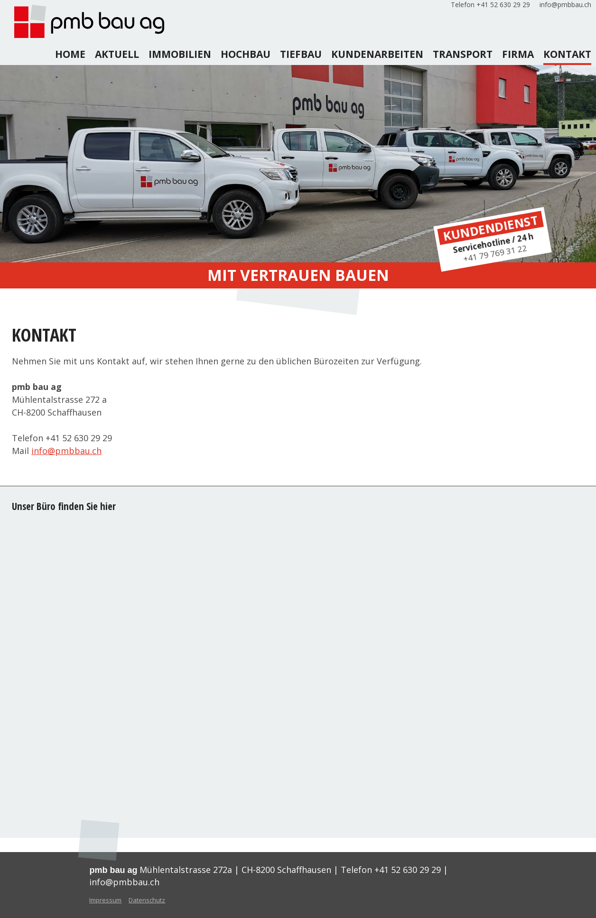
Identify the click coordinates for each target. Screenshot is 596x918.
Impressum (105, 900)
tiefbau (301, 54)
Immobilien (180, 54)
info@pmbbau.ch (565, 4)
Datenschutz (147, 900)
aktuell (117, 54)
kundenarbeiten (377, 54)
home (70, 54)
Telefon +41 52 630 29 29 (490, 4)
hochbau (245, 54)
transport (463, 54)
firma (518, 54)
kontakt (567, 54)
